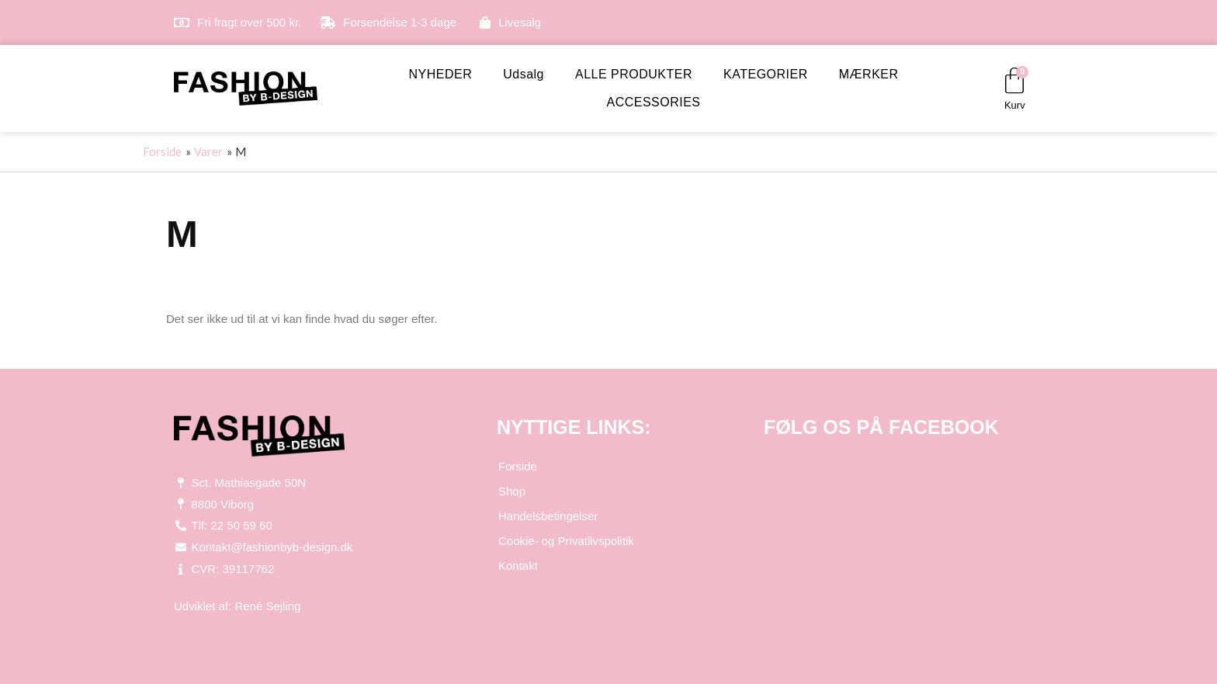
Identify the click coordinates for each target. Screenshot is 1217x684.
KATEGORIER (765, 74)
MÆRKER (869, 74)
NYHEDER (440, 74)
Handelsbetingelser (548, 516)
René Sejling (267, 606)
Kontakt (518, 565)
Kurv (1014, 105)
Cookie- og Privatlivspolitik (566, 540)
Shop (511, 491)
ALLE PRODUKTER (633, 74)
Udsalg (523, 74)
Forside (517, 466)
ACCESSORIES (653, 102)
